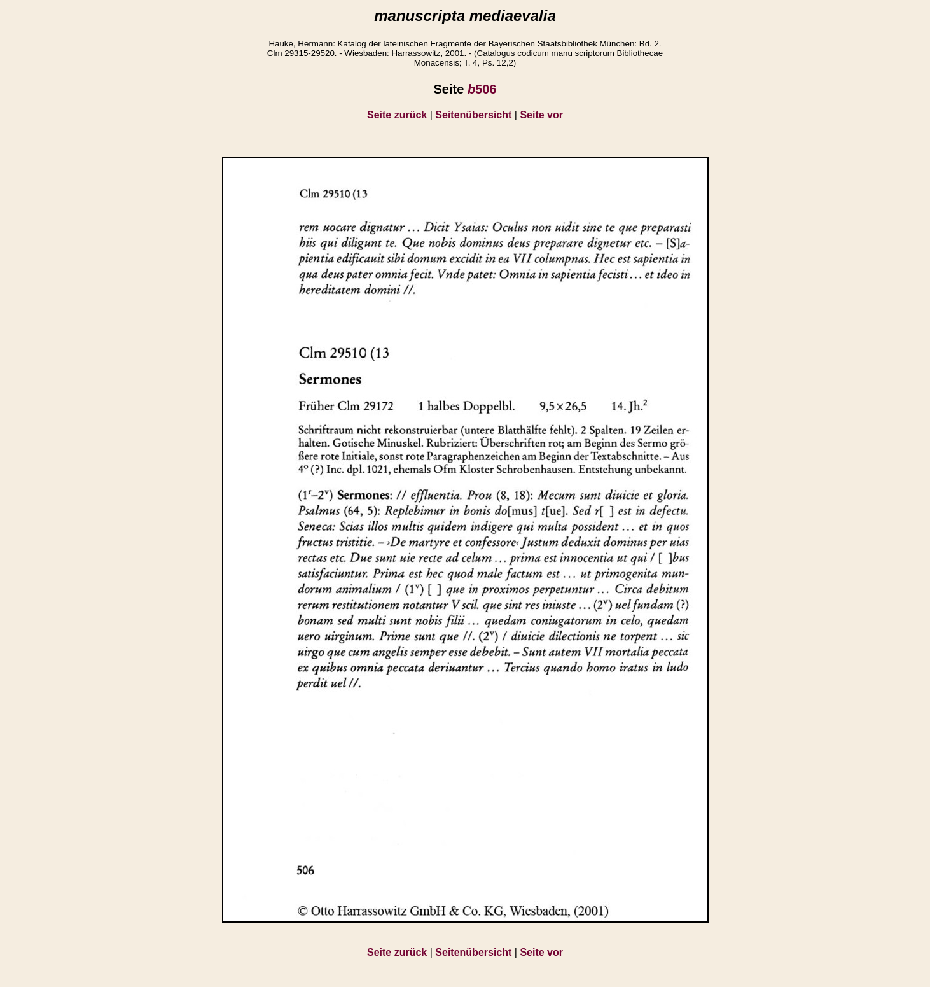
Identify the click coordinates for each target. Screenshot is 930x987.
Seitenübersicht (473, 114)
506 (482, 89)
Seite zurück (397, 114)
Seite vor (541, 114)
